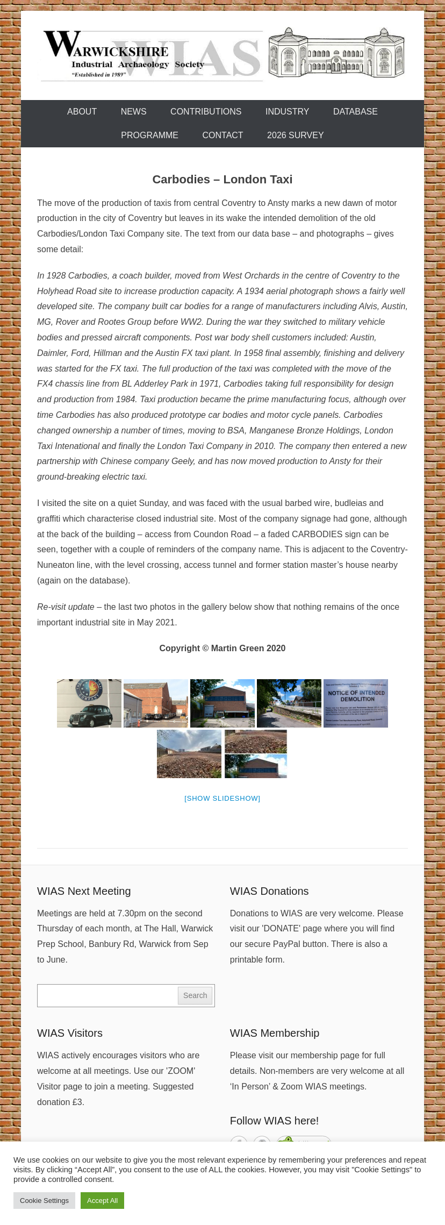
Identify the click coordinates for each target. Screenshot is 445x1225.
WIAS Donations (269, 891)
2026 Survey (295, 135)
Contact (222, 135)
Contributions (205, 111)
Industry (287, 111)
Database (355, 111)
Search (195, 995)
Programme (149, 135)
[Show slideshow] (222, 798)
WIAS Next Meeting (84, 891)
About (82, 111)
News (134, 111)
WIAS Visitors (70, 1033)
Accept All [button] (102, 1200)
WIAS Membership (275, 1033)
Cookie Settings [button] (44, 1200)
